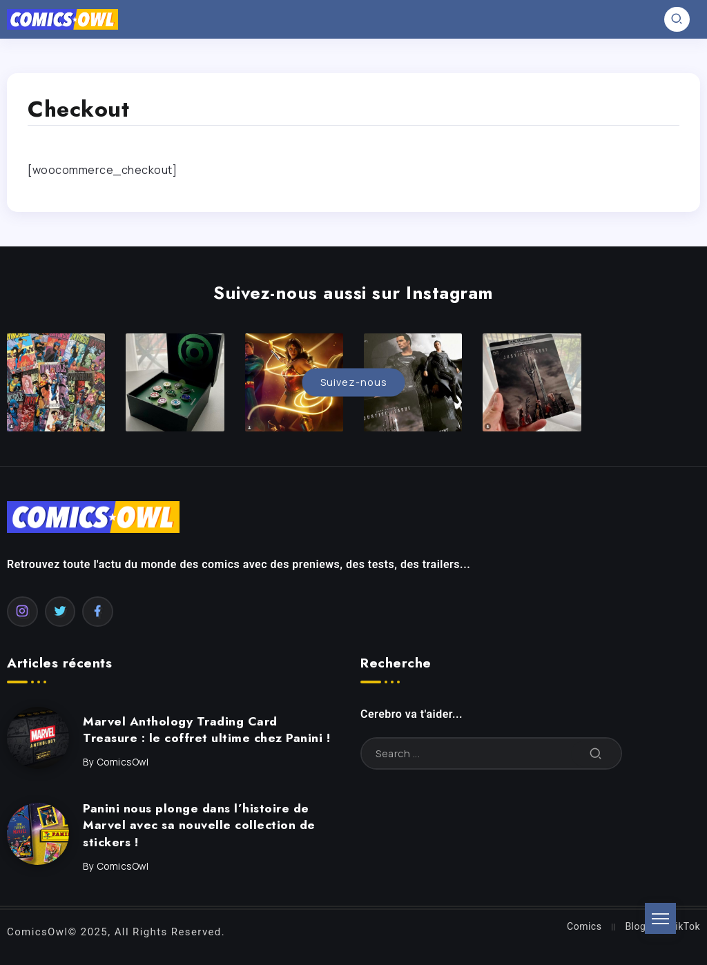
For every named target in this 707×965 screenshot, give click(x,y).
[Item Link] (38, 738)
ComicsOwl (123, 762)
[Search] (491, 753)
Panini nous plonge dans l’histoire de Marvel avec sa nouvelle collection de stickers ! (199, 825)
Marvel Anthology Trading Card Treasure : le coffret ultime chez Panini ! (206, 730)
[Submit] (596, 753)
